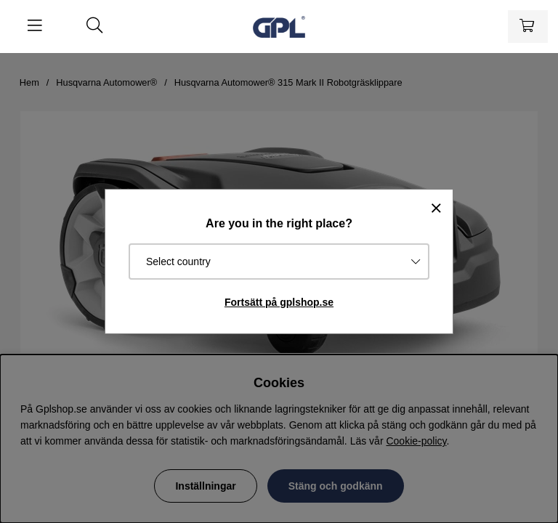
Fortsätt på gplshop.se (279, 302)
